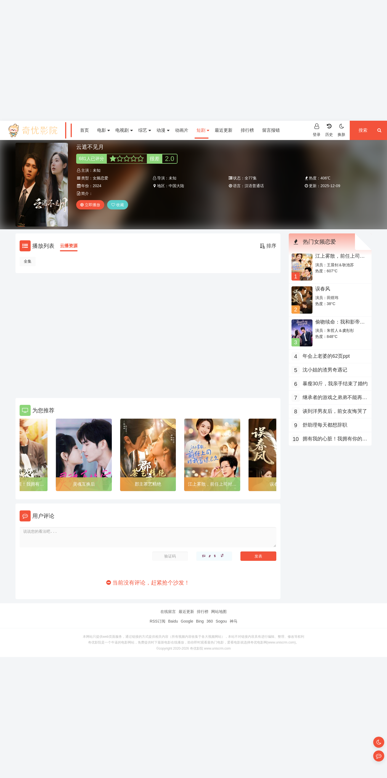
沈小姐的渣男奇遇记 (325, 370)
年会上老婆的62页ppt (326, 356)
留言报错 (271, 130)
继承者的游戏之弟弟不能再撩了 (335, 398)
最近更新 (223, 130)
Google (187, 621)
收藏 (117, 205)
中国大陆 (176, 186)
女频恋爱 (100, 178)
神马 (233, 621)
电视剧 (123, 130)
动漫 (163, 130)
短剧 (203, 130)
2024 (97, 186)
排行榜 (247, 130)
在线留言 (168, 611)
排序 (268, 246)
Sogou (221, 621)
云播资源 (69, 245)
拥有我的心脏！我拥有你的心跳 (335, 439)
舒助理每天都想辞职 (325, 425)
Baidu (173, 621)
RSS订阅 (157, 621)
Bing (200, 621)
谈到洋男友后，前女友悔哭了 (335, 411)
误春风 (322, 289)
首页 (84, 130)
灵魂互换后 (84, 484)
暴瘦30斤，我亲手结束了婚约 (335, 383)
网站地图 (219, 611)
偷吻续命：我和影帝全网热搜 (340, 324)
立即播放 (90, 205)
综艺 (144, 130)
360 (209, 621)
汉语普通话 (254, 186)
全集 (27, 261)
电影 (103, 130)
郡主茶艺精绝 (148, 484)
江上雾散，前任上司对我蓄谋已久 (212, 485)
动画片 (181, 130)
